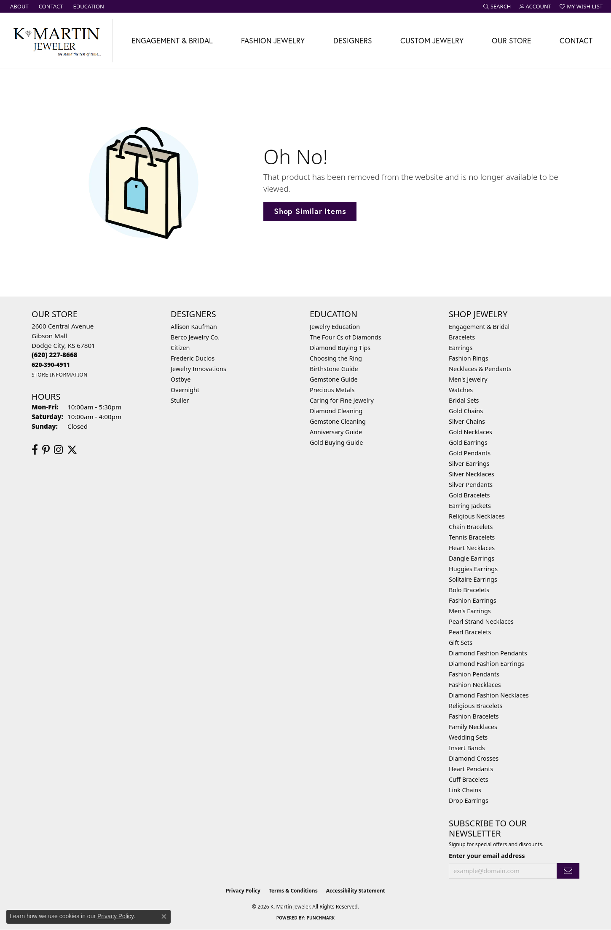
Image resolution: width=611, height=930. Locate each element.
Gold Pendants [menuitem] (469, 453)
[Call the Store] (55, 354)
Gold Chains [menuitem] (466, 411)
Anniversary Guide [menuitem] (336, 432)
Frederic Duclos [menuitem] (192, 358)
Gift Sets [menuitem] (460, 643)
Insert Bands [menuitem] (467, 748)
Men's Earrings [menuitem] (470, 611)
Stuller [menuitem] (180, 400)
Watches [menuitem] (461, 390)
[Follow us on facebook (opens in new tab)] (35, 450)
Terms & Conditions (293, 890)
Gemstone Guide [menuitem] (334, 379)
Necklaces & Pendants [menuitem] (480, 369)
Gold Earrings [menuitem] (468, 442)
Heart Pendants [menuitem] (471, 769)
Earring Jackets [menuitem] (470, 506)
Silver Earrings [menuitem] (469, 464)
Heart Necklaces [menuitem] (472, 548)
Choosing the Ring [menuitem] (336, 358)
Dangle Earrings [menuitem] (471, 558)
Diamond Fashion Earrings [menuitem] (486, 664)
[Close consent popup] (163, 916)
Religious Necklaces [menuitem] (477, 516)
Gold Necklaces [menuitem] (470, 432)
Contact (576, 40)
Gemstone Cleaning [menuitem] (338, 421)
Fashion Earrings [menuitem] (472, 600)
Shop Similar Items (310, 211)
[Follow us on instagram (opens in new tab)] (58, 450)
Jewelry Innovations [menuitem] (198, 369)
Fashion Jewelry (273, 40)
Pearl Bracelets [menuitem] (470, 632)
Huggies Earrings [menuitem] (473, 569)
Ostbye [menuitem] (180, 379)
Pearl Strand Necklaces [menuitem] (481, 621)
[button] (497, 6)
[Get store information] (60, 374)
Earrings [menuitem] (460, 348)
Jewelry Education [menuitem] (335, 327)
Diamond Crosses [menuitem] (473, 758)
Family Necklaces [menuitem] (473, 727)
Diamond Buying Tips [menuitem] (340, 348)
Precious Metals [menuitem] (332, 390)
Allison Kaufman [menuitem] (194, 327)
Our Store (511, 40)
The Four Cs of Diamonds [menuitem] (345, 337)
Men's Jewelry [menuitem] (468, 379)
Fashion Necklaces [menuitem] (475, 685)
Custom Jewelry (432, 40)
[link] (18, 6)
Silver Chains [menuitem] (467, 421)
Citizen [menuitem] (180, 348)
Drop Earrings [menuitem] (468, 800)
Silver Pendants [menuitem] (471, 485)
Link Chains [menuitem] (465, 790)
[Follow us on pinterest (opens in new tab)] (46, 450)
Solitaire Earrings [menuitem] (473, 579)
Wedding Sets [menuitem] (468, 737)
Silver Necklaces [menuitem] (471, 474)
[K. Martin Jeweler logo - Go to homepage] (56, 40)
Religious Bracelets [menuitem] (475, 706)
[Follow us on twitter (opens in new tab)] (72, 450)
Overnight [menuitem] (185, 390)
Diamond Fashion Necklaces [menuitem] (489, 695)
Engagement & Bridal (172, 40)
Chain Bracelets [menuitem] (471, 527)
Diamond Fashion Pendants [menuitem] (488, 653)
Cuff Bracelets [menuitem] (468, 779)
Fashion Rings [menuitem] (468, 358)
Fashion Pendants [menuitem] (474, 674)
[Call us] (51, 365)
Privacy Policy (243, 890)
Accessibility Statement (355, 890)
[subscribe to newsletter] (568, 871)
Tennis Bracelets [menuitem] (472, 537)
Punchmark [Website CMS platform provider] (321, 918)
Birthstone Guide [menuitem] (334, 369)
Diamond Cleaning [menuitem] (336, 411)
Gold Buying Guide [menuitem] (336, 442)
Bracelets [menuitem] (462, 337)
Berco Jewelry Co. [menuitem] (195, 337)
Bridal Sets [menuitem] (464, 400)
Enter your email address (487, 855)
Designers (352, 40)
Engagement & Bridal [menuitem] (479, 327)
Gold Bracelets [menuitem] (469, 495)
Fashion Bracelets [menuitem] (473, 716)
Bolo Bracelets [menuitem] (469, 590)
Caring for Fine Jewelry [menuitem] (342, 400)
